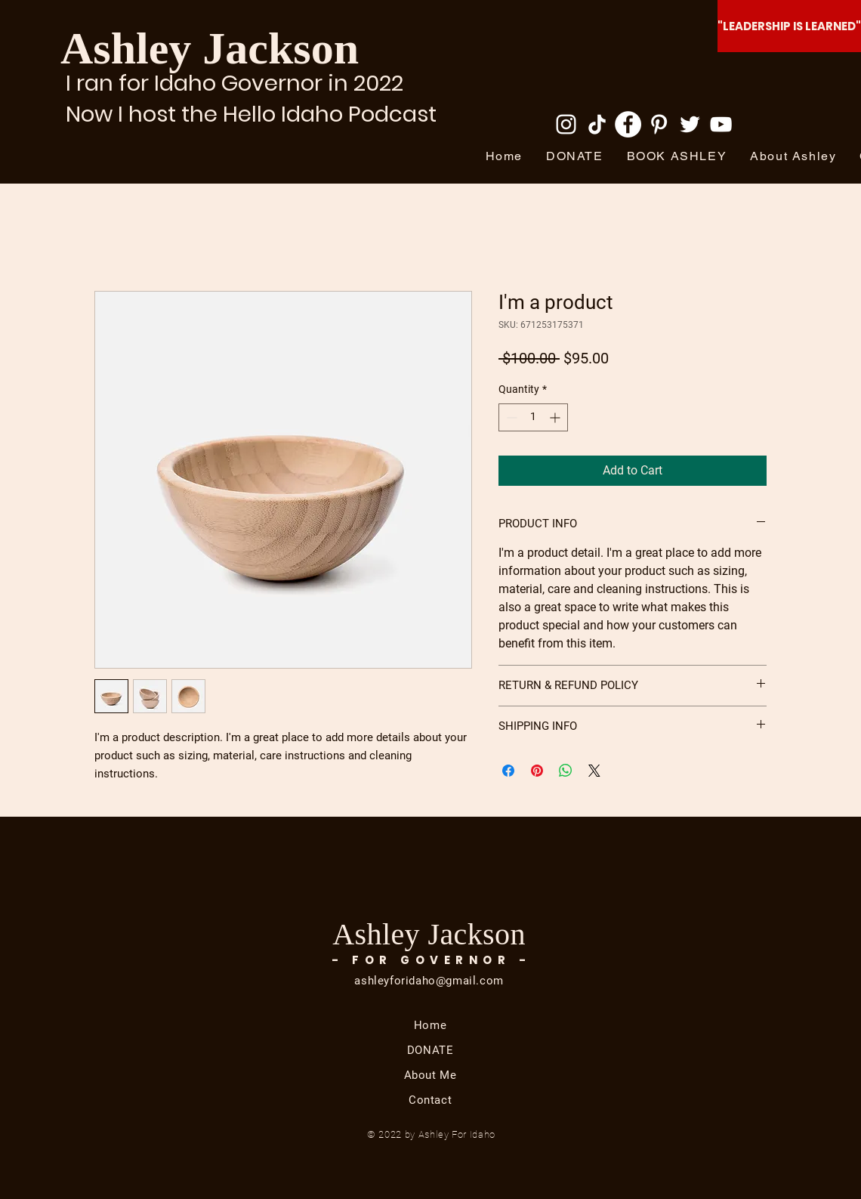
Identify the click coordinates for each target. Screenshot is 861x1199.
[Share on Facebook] (508, 771)
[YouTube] (721, 124)
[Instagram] (566, 124)
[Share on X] (594, 771)
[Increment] (556, 417)
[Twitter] (690, 124)
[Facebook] (628, 124)
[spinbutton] (533, 417)
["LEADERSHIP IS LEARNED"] (789, 26)
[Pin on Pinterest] (537, 771)
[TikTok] (597, 124)
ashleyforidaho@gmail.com (428, 980)
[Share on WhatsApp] (566, 771)
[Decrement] (510, 417)
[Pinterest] (659, 124)
